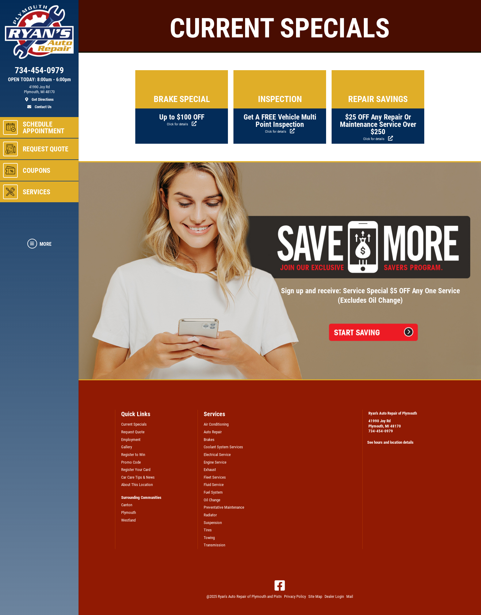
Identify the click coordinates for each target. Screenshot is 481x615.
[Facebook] (279, 586)
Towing (209, 537)
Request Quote (132, 432)
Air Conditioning (216, 424)
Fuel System (213, 492)
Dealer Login (334, 596)
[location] (39, 93)
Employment (130, 439)
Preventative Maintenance (224, 507)
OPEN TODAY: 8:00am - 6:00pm (39, 79)
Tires (208, 530)
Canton (126, 505)
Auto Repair (213, 432)
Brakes (209, 439)
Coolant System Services (223, 447)
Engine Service (215, 462)
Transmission (214, 545)
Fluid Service (214, 484)
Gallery (126, 447)
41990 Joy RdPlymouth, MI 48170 (384, 423)
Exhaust (210, 469)
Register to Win (133, 454)
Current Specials (134, 424)
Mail (349, 596)
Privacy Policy (295, 596)
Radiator (210, 515)
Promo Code (131, 462)
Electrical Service (217, 454)
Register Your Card (135, 469)
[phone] (39, 71)
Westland (128, 520)
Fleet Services (215, 477)
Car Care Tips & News (138, 477)
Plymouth (128, 512)
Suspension (213, 522)
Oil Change (212, 500)
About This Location (137, 484)
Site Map (315, 596)
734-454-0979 (380, 431)
